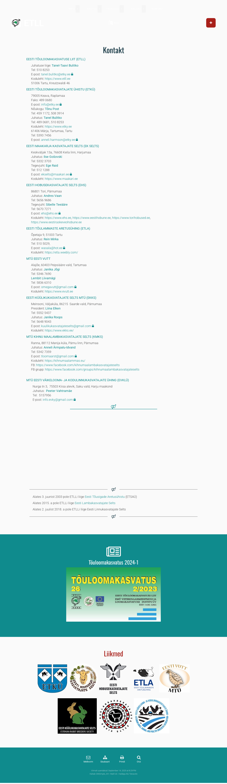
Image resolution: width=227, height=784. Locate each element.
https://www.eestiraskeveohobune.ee (56, 222)
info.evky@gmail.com (58, 400)
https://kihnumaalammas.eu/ (65, 360)
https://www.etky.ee (58, 126)
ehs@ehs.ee (49, 213)
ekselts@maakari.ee (55, 174)
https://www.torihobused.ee (131, 218)
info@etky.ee (50, 104)
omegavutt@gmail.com (57, 287)
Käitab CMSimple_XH (99, 774)
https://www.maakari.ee (61, 179)
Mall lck (113, 774)
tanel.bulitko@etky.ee (55, 74)
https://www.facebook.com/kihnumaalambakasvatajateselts (78, 365)
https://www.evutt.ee (59, 291)
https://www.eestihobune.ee (92, 218)
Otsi (139, 761)
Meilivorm (88, 761)
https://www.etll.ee (57, 79)
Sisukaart (105, 761)
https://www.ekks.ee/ (59, 330)
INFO (72, 9)
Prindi (122, 761)
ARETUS (92, 9)
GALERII (136, 9)
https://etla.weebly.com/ (61, 252)
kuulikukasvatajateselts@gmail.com (66, 326)
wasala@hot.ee (51, 248)
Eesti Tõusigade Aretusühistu (105, 497)
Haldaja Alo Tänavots (128, 774)
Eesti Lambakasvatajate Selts (95, 503)
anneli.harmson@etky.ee (58, 140)
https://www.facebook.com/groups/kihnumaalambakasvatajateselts (92, 369)
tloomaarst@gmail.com (57, 356)
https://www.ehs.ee (58, 218)
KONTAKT (158, 9)
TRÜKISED (112, 9)
